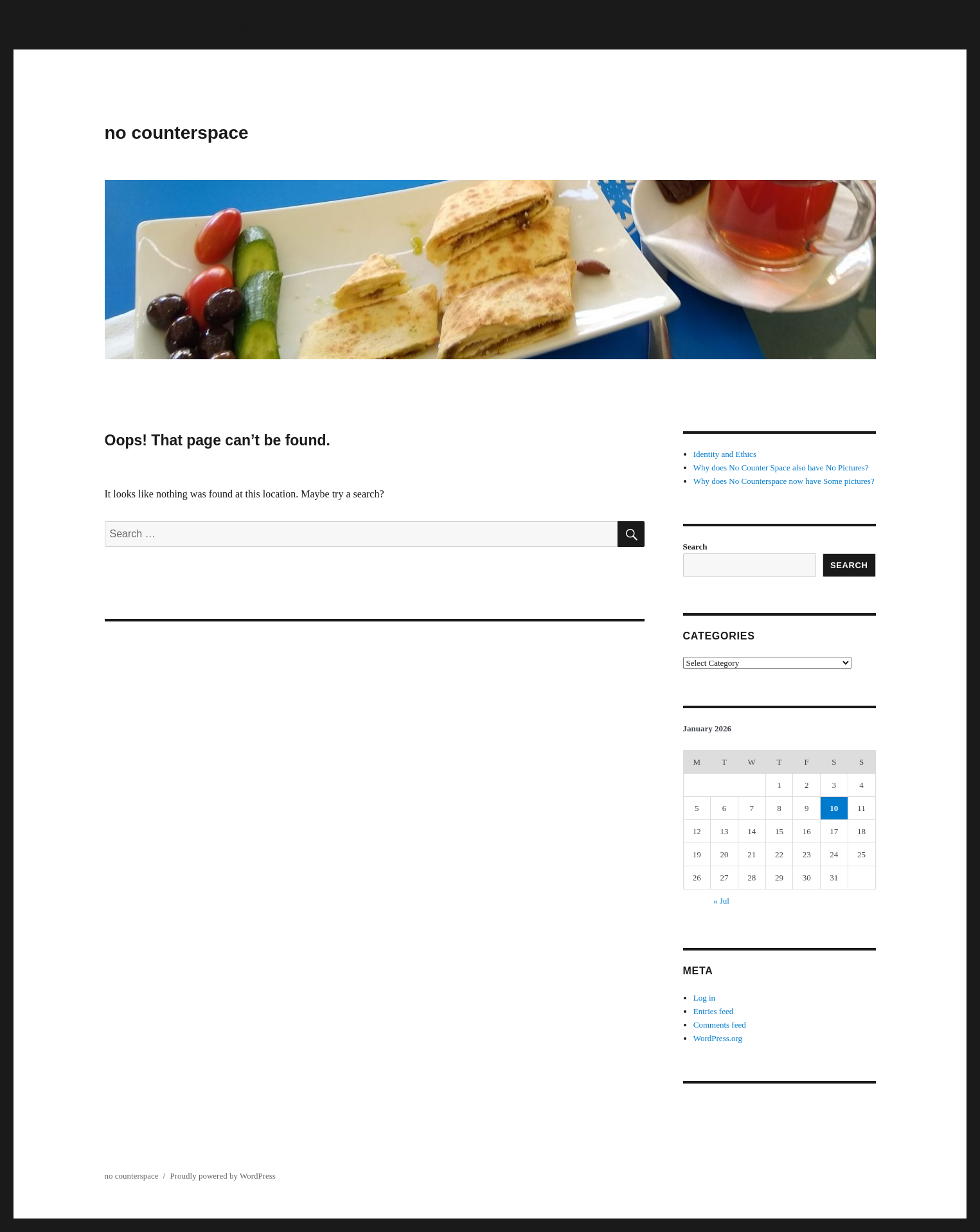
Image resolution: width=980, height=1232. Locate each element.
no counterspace (177, 133)
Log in (704, 998)
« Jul (721, 901)
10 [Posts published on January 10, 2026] (834, 808)
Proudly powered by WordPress (222, 1176)
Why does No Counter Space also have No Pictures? (781, 467)
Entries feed (713, 1011)
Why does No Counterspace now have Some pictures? (784, 481)
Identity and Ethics (724, 454)
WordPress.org (717, 1038)
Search (695, 546)
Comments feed (719, 1025)
